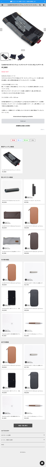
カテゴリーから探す (6, 435)
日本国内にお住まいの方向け (23, 125)
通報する (42, 129)
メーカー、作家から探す (7, 440)
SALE (2, 444)
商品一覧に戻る (23, 425)
